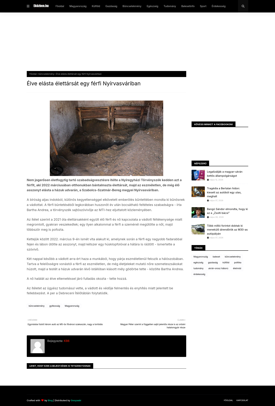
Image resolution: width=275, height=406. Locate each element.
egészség (198, 262)
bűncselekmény (46, 74)
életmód (237, 268)
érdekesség (199, 274)
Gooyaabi (76, 400)
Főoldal (33, 74)
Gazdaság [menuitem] (111, 6)
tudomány (198, 268)
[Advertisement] (133, 44)
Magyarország (72, 306)
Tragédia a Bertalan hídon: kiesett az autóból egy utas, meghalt (224, 192)
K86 (66, 341)
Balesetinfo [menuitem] (188, 6)
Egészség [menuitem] (152, 6)
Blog (50, 400)
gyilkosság (54, 306)
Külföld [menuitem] (96, 6)
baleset (216, 256)
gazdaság (213, 262)
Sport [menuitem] (203, 6)
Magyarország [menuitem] (77, 6)
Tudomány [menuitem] (170, 6)
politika (237, 262)
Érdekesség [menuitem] (219, 6)
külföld (226, 262)
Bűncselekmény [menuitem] (132, 6)
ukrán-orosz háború (218, 268)
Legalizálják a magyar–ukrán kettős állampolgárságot (224, 173)
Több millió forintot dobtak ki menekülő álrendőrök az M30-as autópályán (227, 229)
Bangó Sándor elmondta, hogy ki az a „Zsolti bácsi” (227, 211)
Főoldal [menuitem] (59, 6)
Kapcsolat (242, 400)
